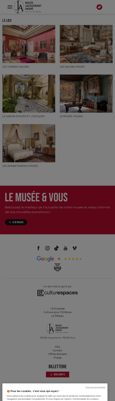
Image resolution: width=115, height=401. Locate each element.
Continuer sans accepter (95, 399)
